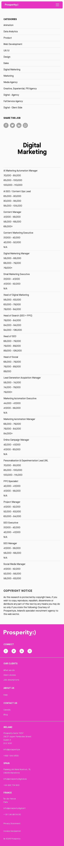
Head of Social (11, 357)
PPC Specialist (11, 481)
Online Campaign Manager (16, 439)
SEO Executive (11, 522)
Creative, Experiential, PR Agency (20, 88)
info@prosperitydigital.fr (15, 808)
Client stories (10, 675)
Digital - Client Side (13, 107)
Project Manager (12, 501)
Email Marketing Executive (17, 274)
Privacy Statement (12, 823)
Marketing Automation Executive (20, 398)
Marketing (9, 75)
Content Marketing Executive (18, 232)
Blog (6, 714)
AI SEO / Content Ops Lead (17, 191)
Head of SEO (10, 336)
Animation (8, 25)
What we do (9, 670)
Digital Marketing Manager (17, 253)
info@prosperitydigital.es (15, 779)
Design (7, 56)
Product (8, 37)
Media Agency (11, 82)
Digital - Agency (11, 94)
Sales (6, 63)
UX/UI (6, 50)
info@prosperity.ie (12, 749)
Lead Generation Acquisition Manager (22, 377)
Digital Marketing (12, 69)
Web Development (13, 44)
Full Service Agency (13, 101)
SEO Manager (10, 543)
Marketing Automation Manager (19, 419)
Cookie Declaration (12, 831)
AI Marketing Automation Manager (21, 170)
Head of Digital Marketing (16, 294)
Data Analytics (11, 31)
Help (6, 695)
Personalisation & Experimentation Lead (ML (26, 460)
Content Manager (12, 212)
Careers (7, 710)
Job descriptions (11, 680)
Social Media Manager (14, 564)
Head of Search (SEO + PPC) (18, 315)
